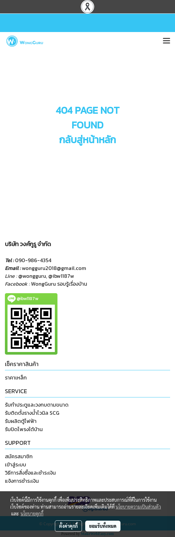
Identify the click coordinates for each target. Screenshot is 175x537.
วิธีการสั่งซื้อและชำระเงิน (30, 473)
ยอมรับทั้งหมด (103, 526)
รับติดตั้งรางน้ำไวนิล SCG (32, 413)
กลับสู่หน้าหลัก (87, 139)
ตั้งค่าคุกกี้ (68, 526)
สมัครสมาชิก (19, 456)
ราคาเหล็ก (16, 377)
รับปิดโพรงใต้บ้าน (24, 429)
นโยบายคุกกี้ (32, 513)
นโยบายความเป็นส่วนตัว (138, 507)
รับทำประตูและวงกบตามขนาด (37, 405)
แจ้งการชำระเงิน (22, 481)
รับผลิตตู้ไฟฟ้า (21, 421)
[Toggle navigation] (166, 41)
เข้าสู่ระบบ (15, 464)
